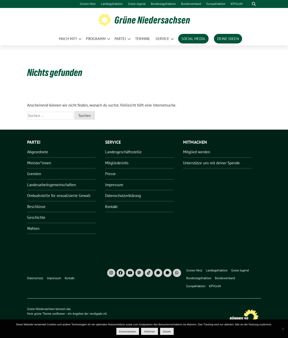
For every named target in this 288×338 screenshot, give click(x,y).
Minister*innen (39, 162)
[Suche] (248, 4)
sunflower (58, 314)
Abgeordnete (37, 151)
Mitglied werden (196, 151)
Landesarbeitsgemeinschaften (51, 184)
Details (167, 331)
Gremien (34, 173)
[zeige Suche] (254, 4)
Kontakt (111, 206)
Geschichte (36, 217)
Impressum (114, 184)
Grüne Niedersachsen (152, 20)
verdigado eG (98, 314)
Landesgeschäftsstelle (123, 151)
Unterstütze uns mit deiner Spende (211, 162)
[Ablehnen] (283, 329)
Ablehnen (149, 331)
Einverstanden (127, 331)
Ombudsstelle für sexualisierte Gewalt (58, 195)
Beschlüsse (36, 206)
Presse (110, 173)
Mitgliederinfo (116, 162)
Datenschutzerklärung (123, 195)
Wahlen (33, 228)
